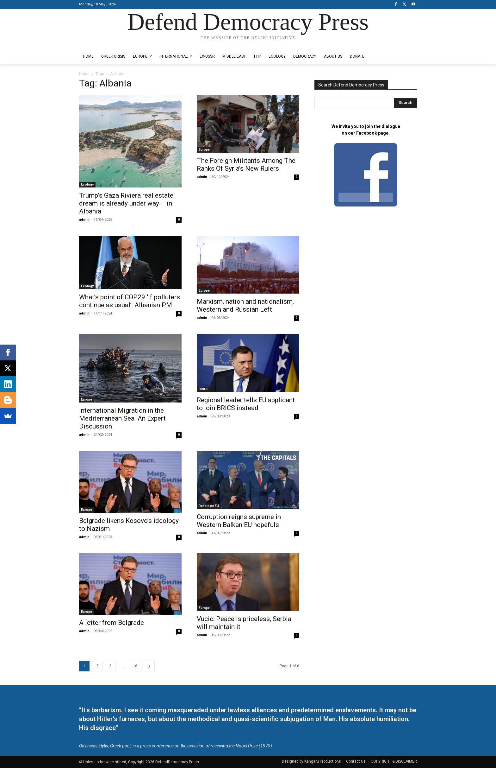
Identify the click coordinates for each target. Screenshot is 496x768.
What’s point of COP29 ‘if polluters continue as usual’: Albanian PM (129, 301)
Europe (204, 149)
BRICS (203, 389)
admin (84, 220)
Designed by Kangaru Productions (103, 44)
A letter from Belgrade (111, 622)
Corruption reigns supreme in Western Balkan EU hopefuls (239, 521)
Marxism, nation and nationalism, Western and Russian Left (245, 305)
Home (84, 74)
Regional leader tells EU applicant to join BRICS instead (246, 404)
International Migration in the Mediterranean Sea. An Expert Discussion (122, 418)
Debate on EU (209, 506)
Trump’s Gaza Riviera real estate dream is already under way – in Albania (126, 203)
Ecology (87, 184)
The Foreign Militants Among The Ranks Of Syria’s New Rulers (246, 164)
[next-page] (149, 666)
